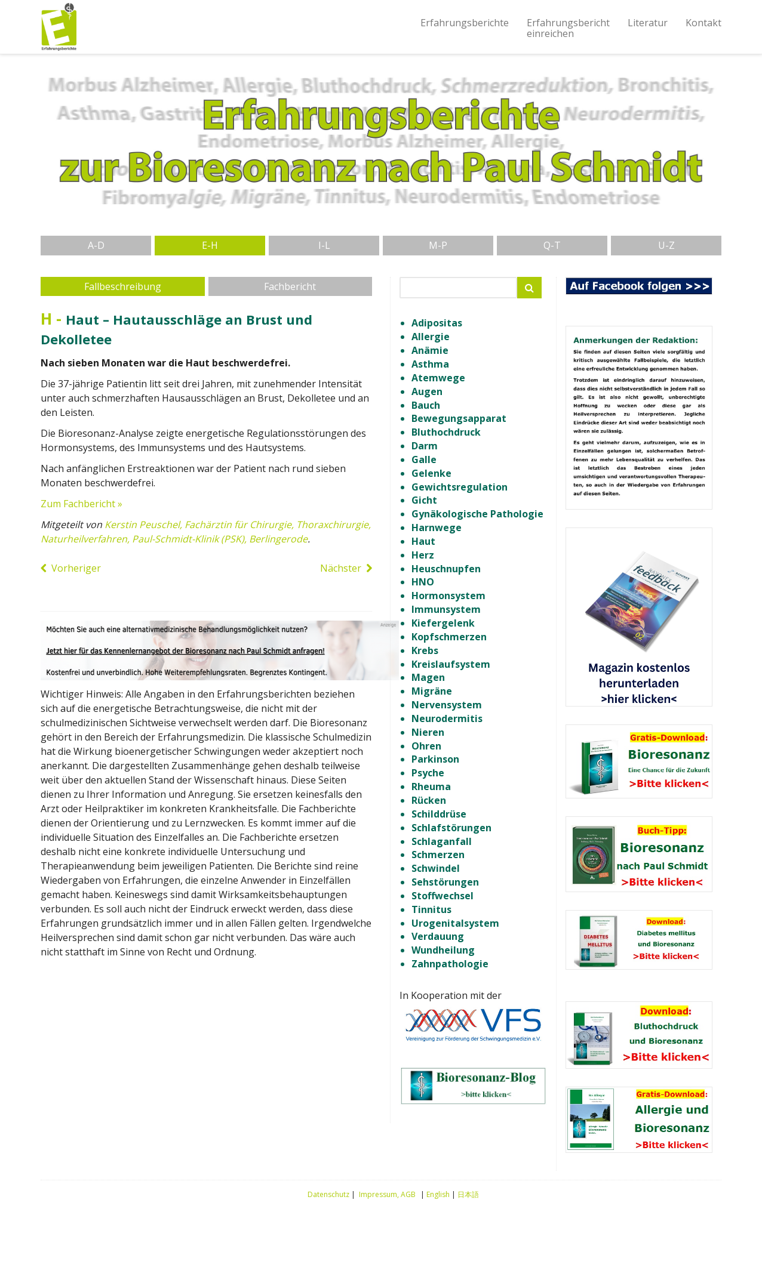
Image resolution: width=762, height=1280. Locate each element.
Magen (428, 677)
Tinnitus (431, 909)
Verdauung (437, 936)
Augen (427, 391)
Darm (424, 445)
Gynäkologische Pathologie (477, 513)
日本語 (468, 1194)
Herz (422, 555)
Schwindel (435, 868)
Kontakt (703, 22)
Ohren (426, 745)
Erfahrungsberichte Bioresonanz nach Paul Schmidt (58, 27)
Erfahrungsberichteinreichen (568, 28)
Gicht (424, 500)
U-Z (666, 245)
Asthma (430, 364)
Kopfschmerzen (449, 636)
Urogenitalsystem (455, 923)
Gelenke (431, 473)
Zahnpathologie (449, 963)
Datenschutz (328, 1194)
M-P (438, 245)
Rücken (428, 800)
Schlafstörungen (451, 827)
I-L (324, 245)
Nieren (427, 732)
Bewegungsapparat (458, 418)
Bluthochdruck (446, 432)
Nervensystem (446, 704)
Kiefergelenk (443, 623)
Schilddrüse (438, 814)
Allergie (430, 336)
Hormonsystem (448, 595)
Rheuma (431, 786)
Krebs (424, 650)
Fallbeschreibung (122, 286)
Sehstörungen (445, 882)
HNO (422, 581)
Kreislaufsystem (450, 664)
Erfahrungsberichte (464, 22)
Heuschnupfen (446, 568)
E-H (210, 245)
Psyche (427, 772)
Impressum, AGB (387, 1194)
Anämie (429, 350)
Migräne (431, 691)
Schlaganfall (441, 841)
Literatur (648, 22)
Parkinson (435, 759)
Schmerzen (438, 854)
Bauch (425, 405)
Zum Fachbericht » (81, 503)
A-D (96, 245)
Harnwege (436, 527)
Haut (423, 541)
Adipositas (436, 322)
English (438, 1194)
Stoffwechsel (442, 895)
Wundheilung (443, 950)
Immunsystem (446, 609)
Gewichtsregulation (459, 487)
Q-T (552, 245)
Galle (424, 459)
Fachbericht (290, 286)
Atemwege (438, 377)
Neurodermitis (447, 718)
